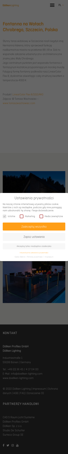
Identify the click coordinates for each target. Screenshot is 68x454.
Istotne (9, 216)
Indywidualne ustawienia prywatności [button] (34, 252)
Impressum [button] (49, 257)
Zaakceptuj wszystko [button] (34, 226)
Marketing (27, 216)
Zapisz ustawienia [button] (34, 237)
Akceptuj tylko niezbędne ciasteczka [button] (34, 246)
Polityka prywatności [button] (35, 257)
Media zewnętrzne (51, 216)
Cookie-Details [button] (20, 257)
